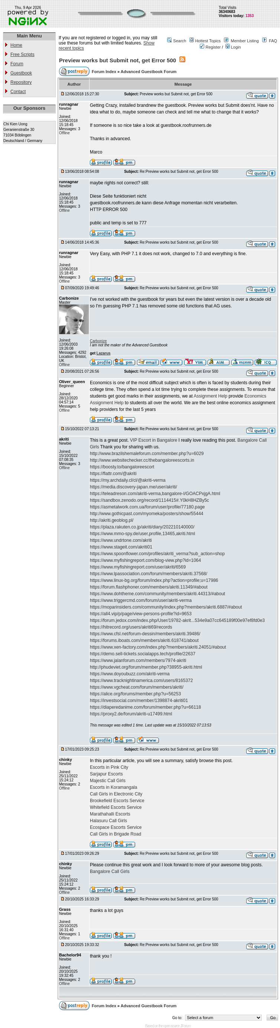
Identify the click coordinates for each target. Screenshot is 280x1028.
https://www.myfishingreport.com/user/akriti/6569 (138, 567)
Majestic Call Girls (108, 780)
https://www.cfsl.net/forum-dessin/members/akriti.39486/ (145, 633)
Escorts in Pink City (109, 767)
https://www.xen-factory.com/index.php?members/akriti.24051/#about (158, 647)
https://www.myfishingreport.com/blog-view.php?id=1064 (145, 560)
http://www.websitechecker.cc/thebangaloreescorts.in (142, 460)
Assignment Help (210, 396)
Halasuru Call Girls (108, 820)
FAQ (273, 41)
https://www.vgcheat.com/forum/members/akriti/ (136, 687)
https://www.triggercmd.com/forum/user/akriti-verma (141, 600)
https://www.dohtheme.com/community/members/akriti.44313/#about (157, 593)
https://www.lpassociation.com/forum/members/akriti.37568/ (148, 573)
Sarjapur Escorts (106, 774)
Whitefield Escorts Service (115, 807)
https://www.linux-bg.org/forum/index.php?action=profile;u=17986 (154, 580)
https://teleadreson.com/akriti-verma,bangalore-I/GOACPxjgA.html (155, 493)
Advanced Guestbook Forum (148, 71)
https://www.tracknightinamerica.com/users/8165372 (141, 680)
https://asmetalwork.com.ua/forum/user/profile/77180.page (147, 507)
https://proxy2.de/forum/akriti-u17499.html (131, 713)
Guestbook (21, 73)
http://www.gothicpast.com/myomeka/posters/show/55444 (146, 513)
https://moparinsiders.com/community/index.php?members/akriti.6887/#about (166, 607)
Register (210, 47)
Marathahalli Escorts (110, 814)
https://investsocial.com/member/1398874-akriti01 (139, 700)
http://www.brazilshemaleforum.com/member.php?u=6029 (147, 453)
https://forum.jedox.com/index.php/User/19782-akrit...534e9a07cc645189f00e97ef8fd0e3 (177, 620)
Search (179, 41)
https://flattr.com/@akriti (113, 473)
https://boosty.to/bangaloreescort (122, 466)
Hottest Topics (208, 41)
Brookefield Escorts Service (117, 800)
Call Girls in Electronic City (116, 794)
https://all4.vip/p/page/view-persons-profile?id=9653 (141, 613)
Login (233, 47)
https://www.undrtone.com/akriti (121, 540)
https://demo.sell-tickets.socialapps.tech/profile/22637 (142, 653)
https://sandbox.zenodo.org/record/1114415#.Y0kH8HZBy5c (149, 500)
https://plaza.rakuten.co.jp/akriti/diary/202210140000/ (142, 527)
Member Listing (245, 41)
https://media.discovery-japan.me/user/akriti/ (133, 487)
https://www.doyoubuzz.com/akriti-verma (130, 673)
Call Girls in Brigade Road (115, 834)
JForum (185, 1026)
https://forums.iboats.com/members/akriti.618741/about (144, 640)
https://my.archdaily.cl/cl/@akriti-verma (128, 480)
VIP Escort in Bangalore (153, 440)
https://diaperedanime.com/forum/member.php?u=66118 (145, 707)
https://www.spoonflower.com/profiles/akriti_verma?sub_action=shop (157, 553)
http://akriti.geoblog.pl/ (111, 520)
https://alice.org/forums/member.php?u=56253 (135, 693)
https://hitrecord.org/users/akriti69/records (131, 627)
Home (16, 45)
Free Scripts (22, 54)
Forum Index (104, 71)
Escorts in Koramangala (113, 787)
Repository (21, 82)
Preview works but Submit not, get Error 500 (117, 60)
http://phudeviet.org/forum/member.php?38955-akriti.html (146, 667)
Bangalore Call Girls (110, 871)
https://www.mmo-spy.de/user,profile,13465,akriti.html (142, 533)
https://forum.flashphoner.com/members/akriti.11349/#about (149, 587)
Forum (16, 63)
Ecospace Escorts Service (115, 827)
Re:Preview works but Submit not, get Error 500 (179, 171)
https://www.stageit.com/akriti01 (121, 547)
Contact (18, 91)
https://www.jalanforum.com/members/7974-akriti (138, 660)
